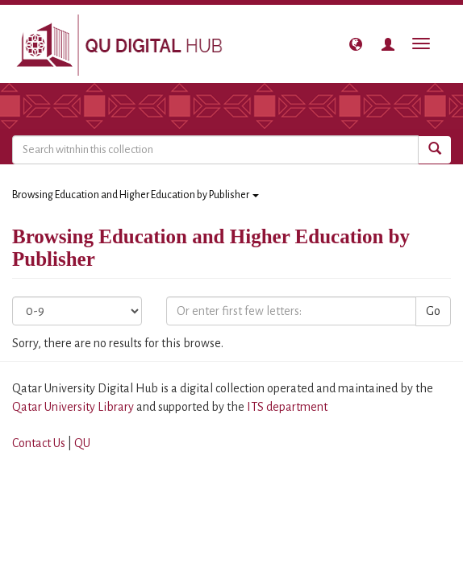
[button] (355, 44)
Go (433, 310)
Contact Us (38, 443)
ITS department (287, 406)
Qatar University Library (74, 406)
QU (82, 443)
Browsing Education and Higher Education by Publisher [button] (135, 195)
